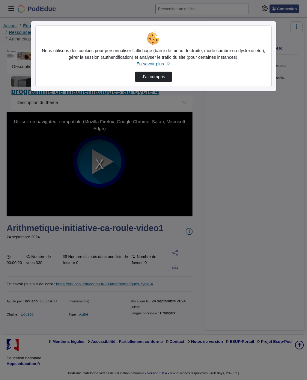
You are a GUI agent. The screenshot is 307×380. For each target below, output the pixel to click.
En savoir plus (153, 64)
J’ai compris (153, 76)
